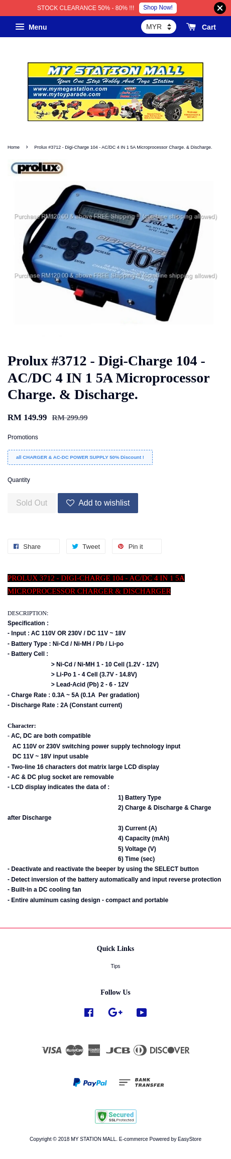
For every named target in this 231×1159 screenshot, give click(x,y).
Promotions (23, 437)
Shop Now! (158, 7)
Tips (116, 966)
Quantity (19, 480)
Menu (31, 27)
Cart (201, 27)
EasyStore (189, 1139)
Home (14, 147)
